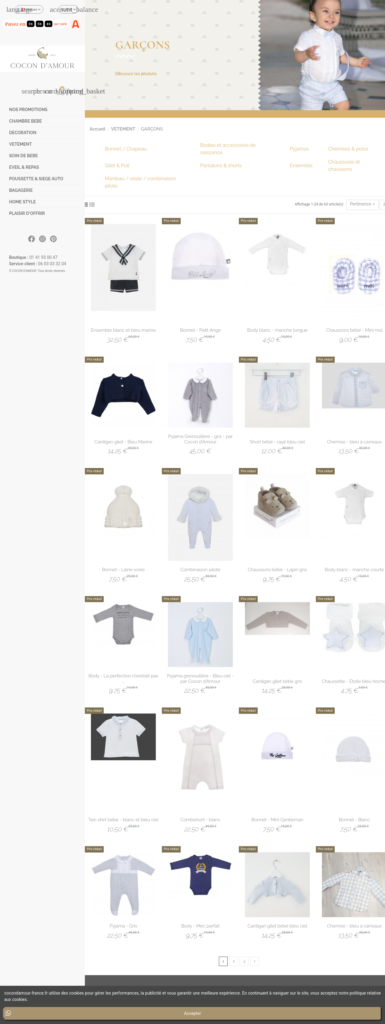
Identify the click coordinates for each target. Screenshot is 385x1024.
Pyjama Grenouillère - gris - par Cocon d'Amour (200, 439)
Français (29, 9)
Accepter (192, 1013)
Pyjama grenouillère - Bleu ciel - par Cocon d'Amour (200, 678)
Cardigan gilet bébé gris (277, 681)
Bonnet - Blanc (354, 819)
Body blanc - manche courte (354, 569)
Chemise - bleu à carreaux (354, 442)
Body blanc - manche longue (277, 330)
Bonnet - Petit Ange (200, 330)
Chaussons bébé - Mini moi (354, 330)
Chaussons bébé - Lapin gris (277, 569)
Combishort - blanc (200, 819)
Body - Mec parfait (200, 926)
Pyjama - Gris (123, 926)
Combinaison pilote (200, 569)
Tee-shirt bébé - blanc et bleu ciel (123, 819)
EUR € (68, 9)
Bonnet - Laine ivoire (123, 569)
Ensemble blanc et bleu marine (123, 330)
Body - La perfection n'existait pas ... (123, 678)
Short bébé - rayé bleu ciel (277, 442)
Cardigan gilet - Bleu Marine (123, 442)
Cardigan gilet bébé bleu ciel (277, 926)
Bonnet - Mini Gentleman (277, 819)
